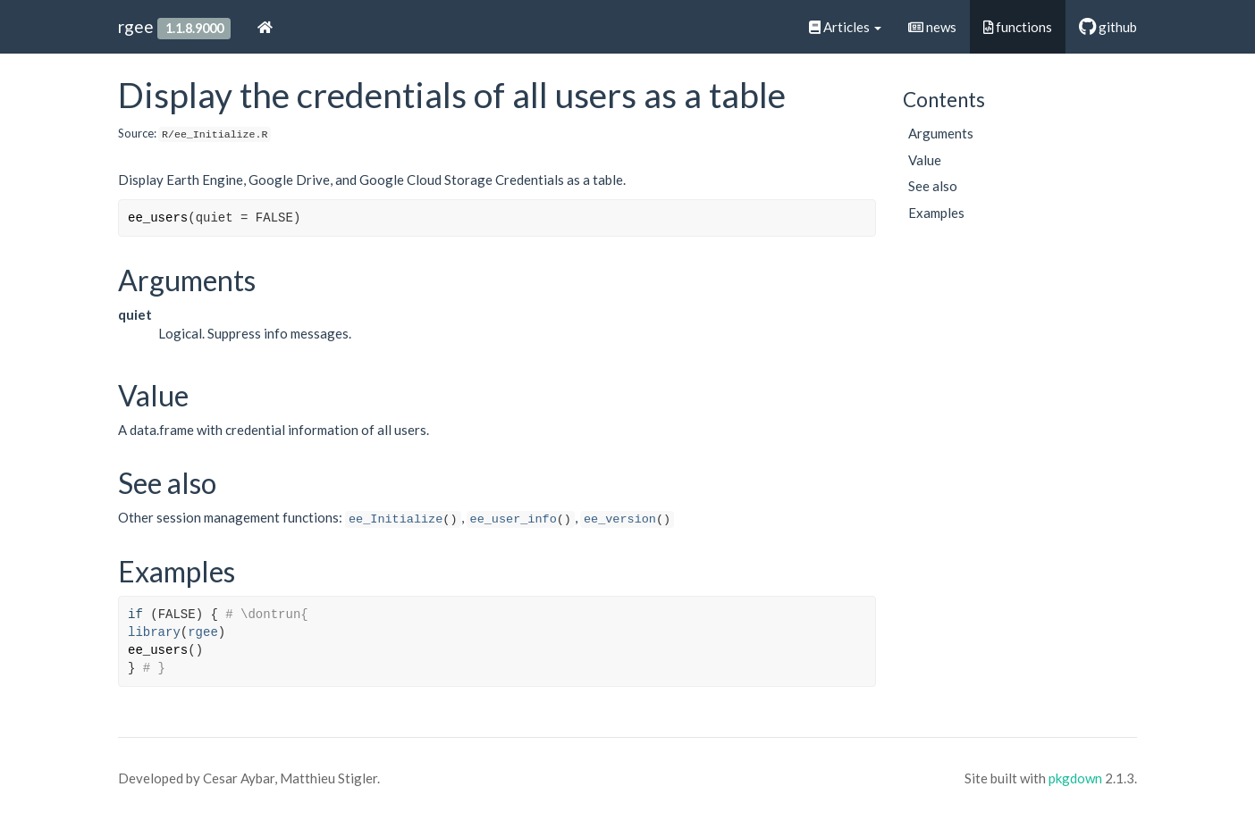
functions (1017, 27)
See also (932, 186)
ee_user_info (513, 519)
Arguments (940, 133)
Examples (936, 213)
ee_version (620, 519)
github (1108, 27)
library (154, 632)
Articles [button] (845, 27)
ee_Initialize (395, 519)
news (932, 27)
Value (924, 160)
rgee (136, 26)
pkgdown (1075, 778)
